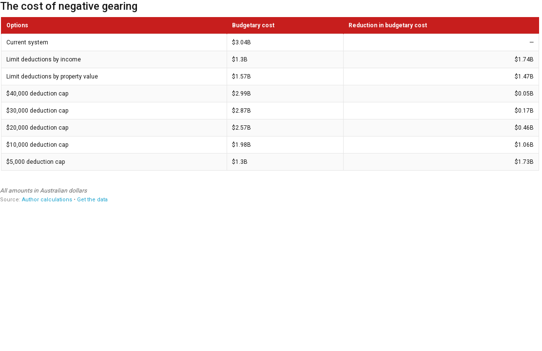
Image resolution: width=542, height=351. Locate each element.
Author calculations (47, 199)
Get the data (92, 199)
